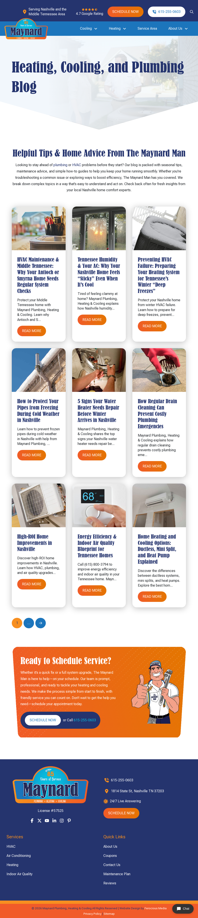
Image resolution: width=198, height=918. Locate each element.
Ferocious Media (156, 908)
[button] (192, 12)
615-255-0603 (85, 720)
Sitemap (109, 913)
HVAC (76, 165)
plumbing (60, 165)
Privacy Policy (92, 913)
